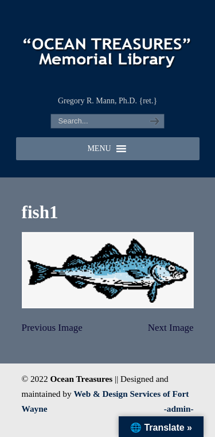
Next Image (171, 327)
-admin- (179, 408)
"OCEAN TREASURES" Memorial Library (108, 46)
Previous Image (52, 327)
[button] (99, 148)
